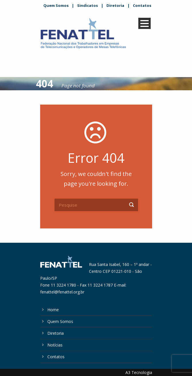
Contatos (142, 5)
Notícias (55, 345)
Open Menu (144, 23)
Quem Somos (56, 5)
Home (53, 309)
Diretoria (115, 5)
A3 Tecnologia (138, 372)
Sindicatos (87, 5)
